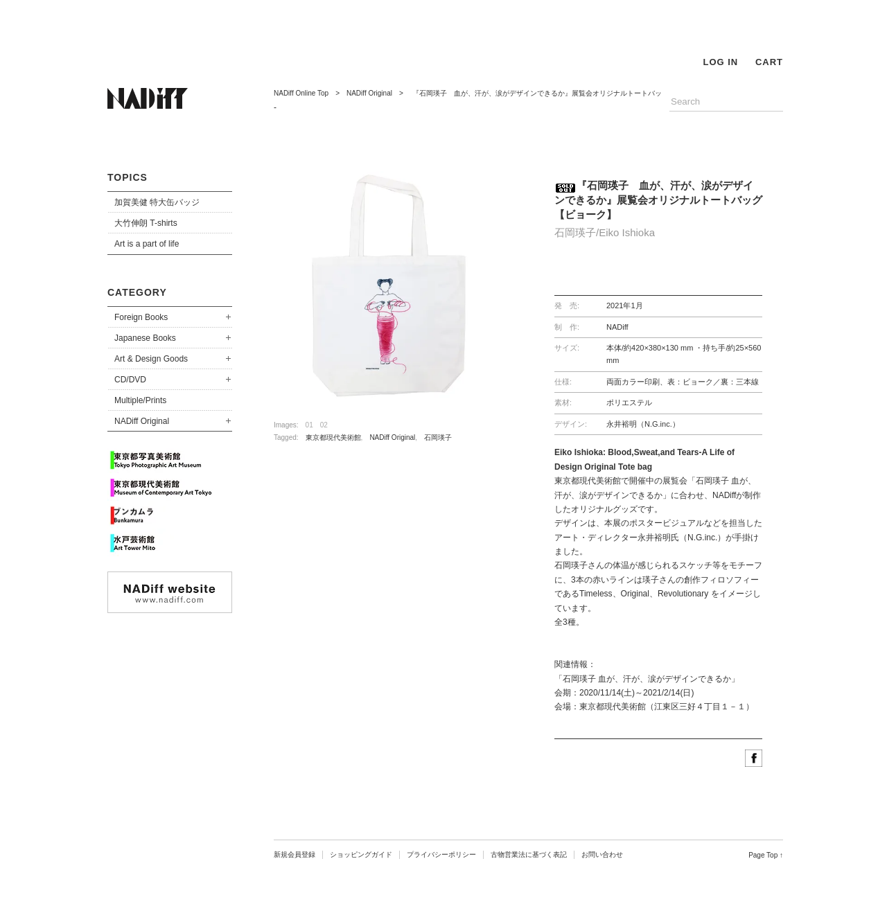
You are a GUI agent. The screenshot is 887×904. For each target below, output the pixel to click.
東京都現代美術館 (333, 437)
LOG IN (720, 62)
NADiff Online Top (301, 93)
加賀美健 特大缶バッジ (157, 202)
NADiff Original (141, 421)
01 (309, 425)
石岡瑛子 (438, 437)
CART (769, 62)
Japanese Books (145, 338)
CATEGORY (137, 292)
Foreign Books (141, 317)
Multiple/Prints (140, 400)
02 (324, 425)
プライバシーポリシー (441, 854)
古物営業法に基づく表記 (529, 854)
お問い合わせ (602, 854)
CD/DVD (130, 379)
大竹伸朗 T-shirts (145, 223)
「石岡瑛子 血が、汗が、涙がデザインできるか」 (646, 679)
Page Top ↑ (765, 855)
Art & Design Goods (151, 359)
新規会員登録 (294, 854)
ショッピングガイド (361, 854)
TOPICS (127, 177)
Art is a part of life (146, 244)
